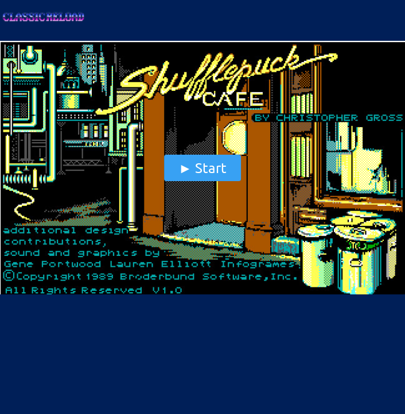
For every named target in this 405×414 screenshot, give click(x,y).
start (211, 167)
